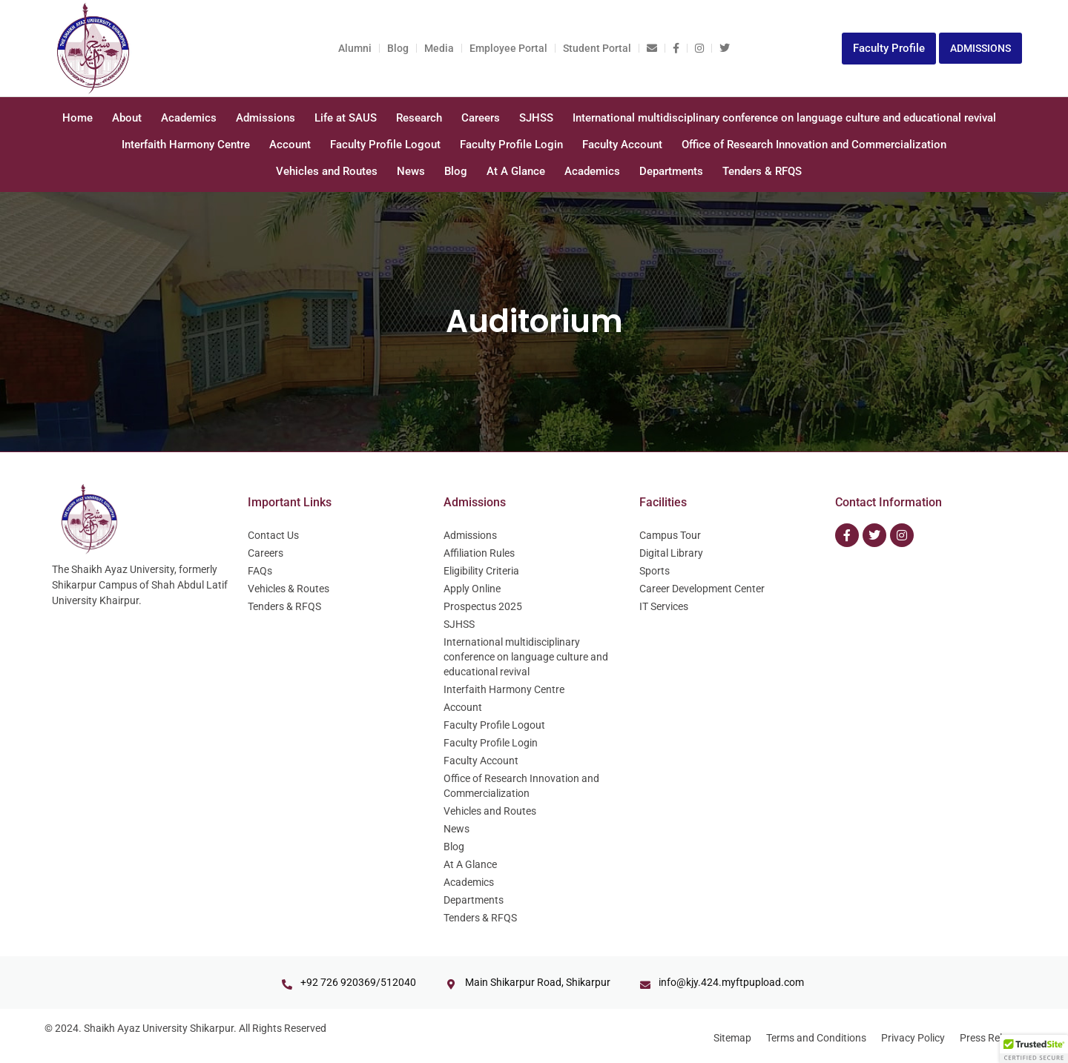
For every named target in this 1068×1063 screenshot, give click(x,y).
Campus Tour (670, 535)
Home (77, 118)
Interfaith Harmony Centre (186, 144)
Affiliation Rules (479, 553)
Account (290, 144)
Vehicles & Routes (288, 589)
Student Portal (597, 48)
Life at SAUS (345, 118)
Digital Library (671, 553)
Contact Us (273, 535)
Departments (671, 171)
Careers (480, 118)
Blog (398, 48)
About (127, 118)
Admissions (265, 118)
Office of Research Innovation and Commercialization (814, 144)
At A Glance (516, 171)
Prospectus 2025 (483, 606)
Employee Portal (508, 48)
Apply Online (472, 589)
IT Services (663, 606)
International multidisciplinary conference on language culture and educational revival (784, 118)
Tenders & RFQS (762, 171)
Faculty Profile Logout (385, 144)
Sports (654, 571)
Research (419, 118)
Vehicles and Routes (327, 171)
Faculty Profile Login (511, 144)
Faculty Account (622, 144)
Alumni (355, 48)
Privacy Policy (913, 1038)
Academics (189, 118)
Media (439, 48)
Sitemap (732, 1038)
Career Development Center (702, 589)
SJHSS (536, 118)
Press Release (992, 1038)
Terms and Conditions (816, 1038)
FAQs (260, 571)
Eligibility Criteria (481, 571)
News (411, 171)
